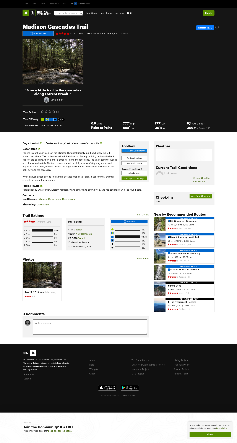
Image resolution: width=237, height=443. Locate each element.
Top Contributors (140, 360)
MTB (35, 4)
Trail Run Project (182, 364)
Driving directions (134, 158)
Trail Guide (91, 13)
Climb (25, 4)
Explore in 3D (205, 27)
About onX (28, 374)
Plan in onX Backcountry (134, 150)
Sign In (208, 13)
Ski (65, 4)
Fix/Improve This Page (134, 178)
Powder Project (181, 369)
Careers (27, 378)
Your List (57, 125)
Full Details (143, 214)
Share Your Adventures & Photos (148, 364)
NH (88, 33)
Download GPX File (134, 163)
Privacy (133, 395)
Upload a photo (134, 173)
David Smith (56, 99)
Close (210, 434)
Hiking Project (181, 360)
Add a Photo (142, 258)
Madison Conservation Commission (57, 199)
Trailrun (54, 4)
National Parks (181, 373)
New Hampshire (84, 233)
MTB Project (137, 373)
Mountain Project (140, 369)
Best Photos (106, 13)
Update (202, 178)
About (92, 360)
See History (199, 181)
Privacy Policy (221, 428)
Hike (43, 4)
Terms (124, 395)
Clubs (92, 373)
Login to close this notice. (60, 431)
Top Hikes (119, 13)
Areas (80, 33)
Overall (81, 238)
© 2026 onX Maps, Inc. (110, 395)
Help (91, 364)
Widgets (93, 369)
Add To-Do (46, 125)
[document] (210, 430)
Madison (124, 33)
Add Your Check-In (201, 196)
